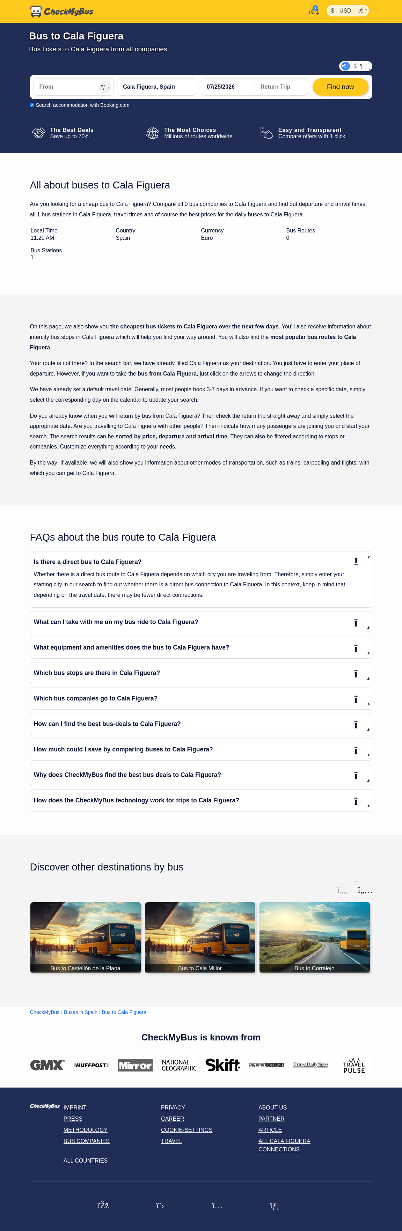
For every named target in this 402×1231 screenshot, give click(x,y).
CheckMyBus (45, 1012)
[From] (74, 87)
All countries (86, 1161)
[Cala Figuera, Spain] (157, 87)
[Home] (62, 11)
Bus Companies (87, 1141)
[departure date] (228, 87)
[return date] (282, 87)
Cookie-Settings (187, 1130)
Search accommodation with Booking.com (83, 105)
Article (270, 1130)
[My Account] (312, 10)
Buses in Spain (80, 1012)
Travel (171, 1141)
